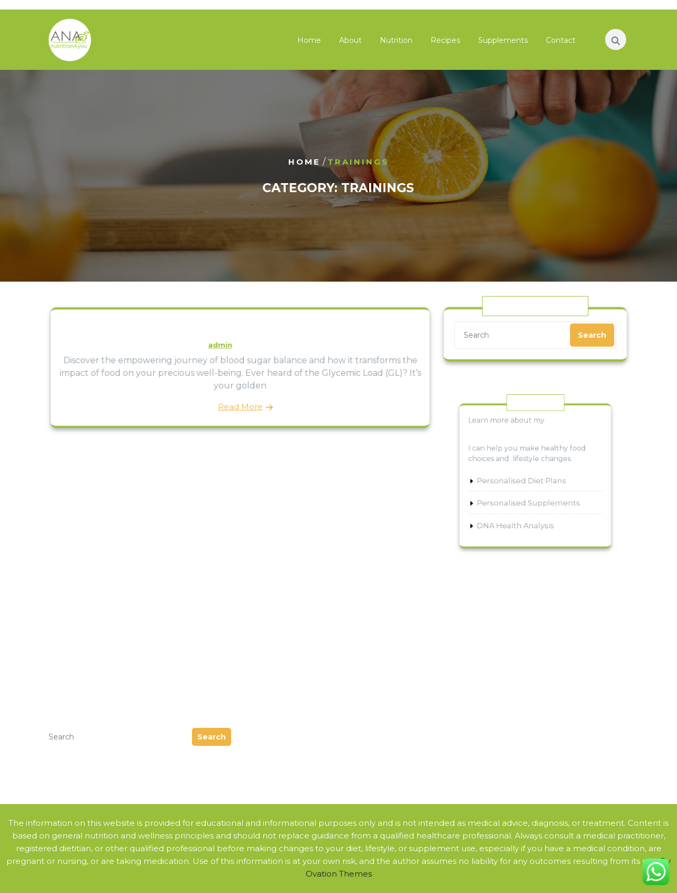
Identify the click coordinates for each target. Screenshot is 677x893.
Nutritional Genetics (487, 565)
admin (220, 345)
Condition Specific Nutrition (503, 578)
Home (309, 42)
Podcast (261, 616)
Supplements (503, 42)
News (256, 603)
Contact (560, 42)
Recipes (445, 42)
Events (258, 578)
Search (590, 334)
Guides (259, 590)
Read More (239, 405)
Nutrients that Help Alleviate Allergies (525, 629)
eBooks (260, 565)
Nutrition (396, 42)
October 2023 (73, 616)
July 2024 (64, 590)
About (350, 42)
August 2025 (70, 565)
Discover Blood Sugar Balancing (240, 329)
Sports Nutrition (479, 590)
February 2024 (75, 603)
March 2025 (68, 578)
